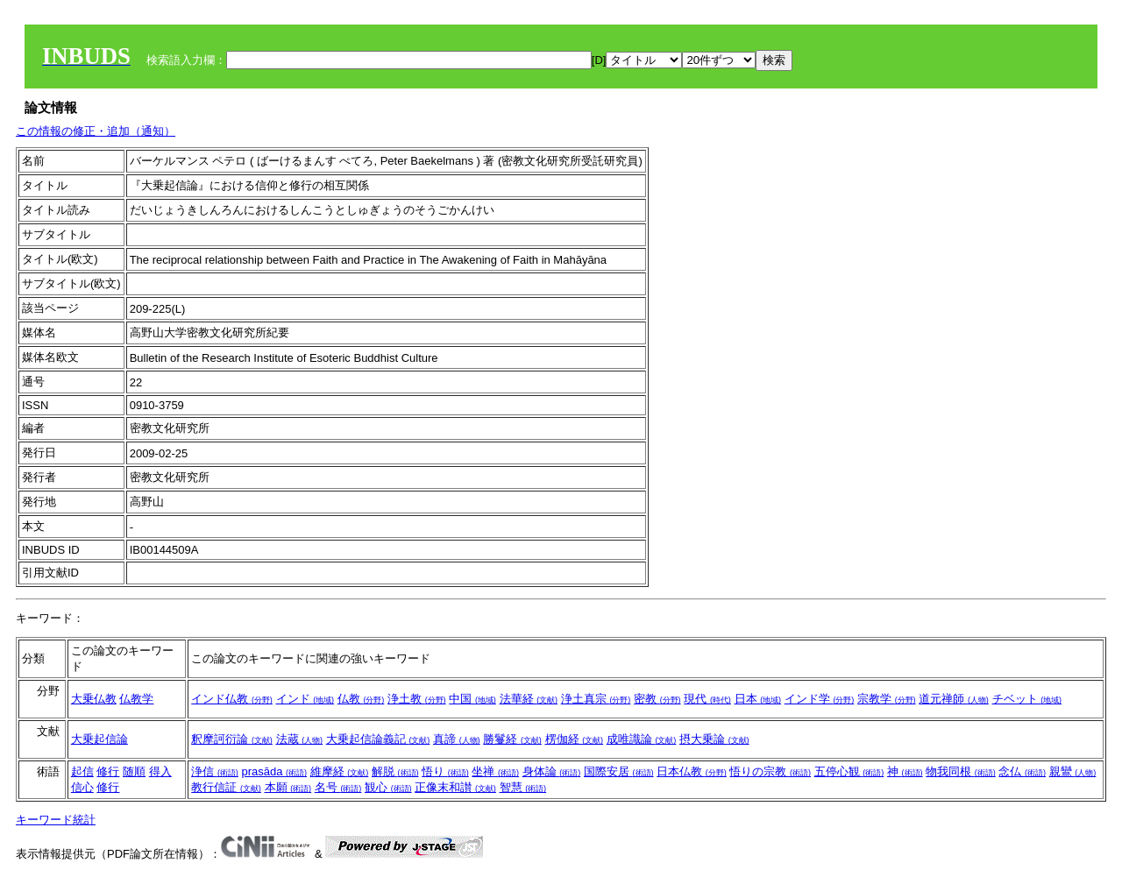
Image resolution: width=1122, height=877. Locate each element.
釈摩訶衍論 (232, 739)
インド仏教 (232, 698)
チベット (1027, 698)
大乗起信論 (99, 739)
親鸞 (1073, 771)
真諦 (456, 739)
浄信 (214, 771)
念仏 (1022, 771)
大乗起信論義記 (378, 739)
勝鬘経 (512, 739)
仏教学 (136, 698)
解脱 (395, 771)
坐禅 (495, 771)
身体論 (551, 771)
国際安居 (619, 771)
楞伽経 (574, 739)
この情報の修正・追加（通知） (95, 131)
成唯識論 (642, 739)
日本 (758, 698)
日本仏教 (692, 771)
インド (305, 698)
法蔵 (299, 739)
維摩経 (339, 771)
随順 (134, 771)
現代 (707, 698)
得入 (160, 771)
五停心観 (849, 771)
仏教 (361, 698)
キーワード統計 (56, 819)
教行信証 (226, 787)
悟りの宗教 (770, 771)
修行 (107, 771)
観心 (388, 787)
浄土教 (416, 698)
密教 (657, 698)
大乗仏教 (94, 698)
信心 (82, 787)
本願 (288, 787)
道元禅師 (954, 698)
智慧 (523, 787)
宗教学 (886, 698)
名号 (338, 787)
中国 (472, 698)
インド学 (820, 698)
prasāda (275, 771)
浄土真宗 (596, 698)
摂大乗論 (714, 739)
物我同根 (961, 771)
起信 (82, 771)
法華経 (529, 698)
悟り (445, 771)
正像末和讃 (455, 787)
